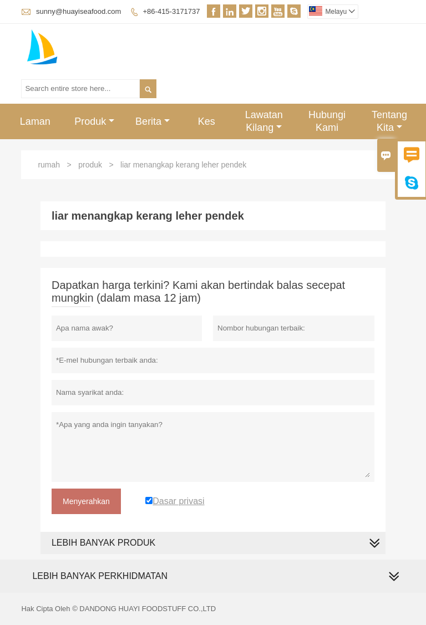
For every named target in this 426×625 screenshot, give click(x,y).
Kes (206, 121)
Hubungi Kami (327, 121)
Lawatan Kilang (264, 121)
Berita (152, 121)
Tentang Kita (389, 121)
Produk (94, 121)
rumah (49, 164)
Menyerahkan (86, 501)
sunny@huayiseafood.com (78, 11)
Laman (35, 121)
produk (90, 164)
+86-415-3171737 (171, 11)
